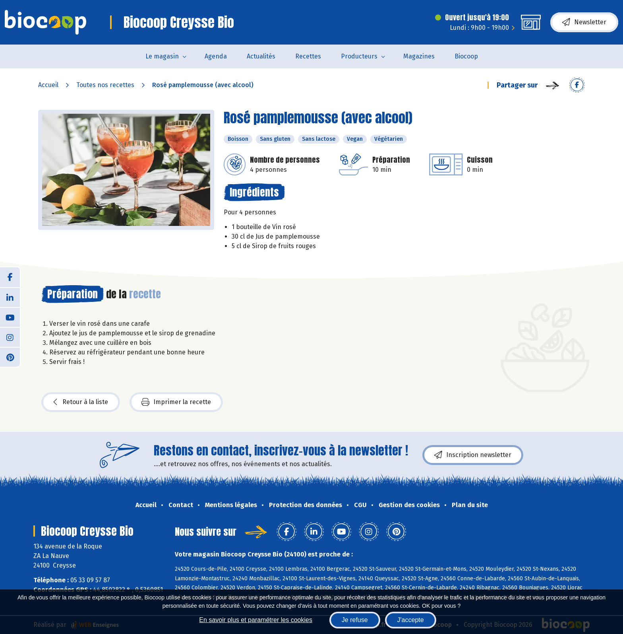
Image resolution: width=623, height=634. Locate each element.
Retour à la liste (80, 402)
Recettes (308, 56)
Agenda (216, 56)
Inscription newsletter (472, 455)
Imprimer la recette (176, 402)
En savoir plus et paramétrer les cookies (255, 619)
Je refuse (355, 619)
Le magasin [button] (162, 56)
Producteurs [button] (359, 56)
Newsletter (584, 22)
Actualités (261, 56)
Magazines (419, 56)
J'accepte (410, 619)
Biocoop (466, 56)
